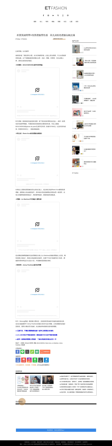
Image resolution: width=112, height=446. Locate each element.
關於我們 (39, 442)
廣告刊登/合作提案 (48, 442)
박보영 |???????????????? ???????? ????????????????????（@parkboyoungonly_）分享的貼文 (42, 115)
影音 (77, 21)
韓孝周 (31, 343)
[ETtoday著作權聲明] (43, 365)
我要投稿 (27, 442)
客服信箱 (57, 442)
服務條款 (63, 442)
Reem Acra (48, 343)
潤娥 (35, 343)
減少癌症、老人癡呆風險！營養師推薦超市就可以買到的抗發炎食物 (78, 392)
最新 (35, 21)
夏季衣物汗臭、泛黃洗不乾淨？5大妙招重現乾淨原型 (75, 379)
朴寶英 (22, 343)
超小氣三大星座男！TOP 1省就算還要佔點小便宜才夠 (47, 387)
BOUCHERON (41, 343)
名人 (41, 21)
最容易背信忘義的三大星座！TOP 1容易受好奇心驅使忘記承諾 (78, 387)
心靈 (71, 21)
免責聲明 (85, 442)
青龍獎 (23, 345)
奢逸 (53, 21)
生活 (65, 21)
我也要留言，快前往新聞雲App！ (56, 430)
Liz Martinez (55, 343)
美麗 (59, 21)
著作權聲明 (78, 442)
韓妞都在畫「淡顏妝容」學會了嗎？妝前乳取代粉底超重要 (77, 384)
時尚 (47, 21)
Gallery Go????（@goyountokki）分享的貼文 (37, 184)
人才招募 (33, 442)
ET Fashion (56, 8)
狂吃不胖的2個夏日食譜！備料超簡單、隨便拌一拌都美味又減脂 (78, 389)
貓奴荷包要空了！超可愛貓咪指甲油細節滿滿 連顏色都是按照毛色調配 (78, 376)
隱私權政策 (71, 442)
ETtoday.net (78, 444)
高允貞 (27, 343)
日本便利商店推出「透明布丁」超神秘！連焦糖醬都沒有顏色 (77, 381)
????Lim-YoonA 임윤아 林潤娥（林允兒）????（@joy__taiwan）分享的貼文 (37, 250)
